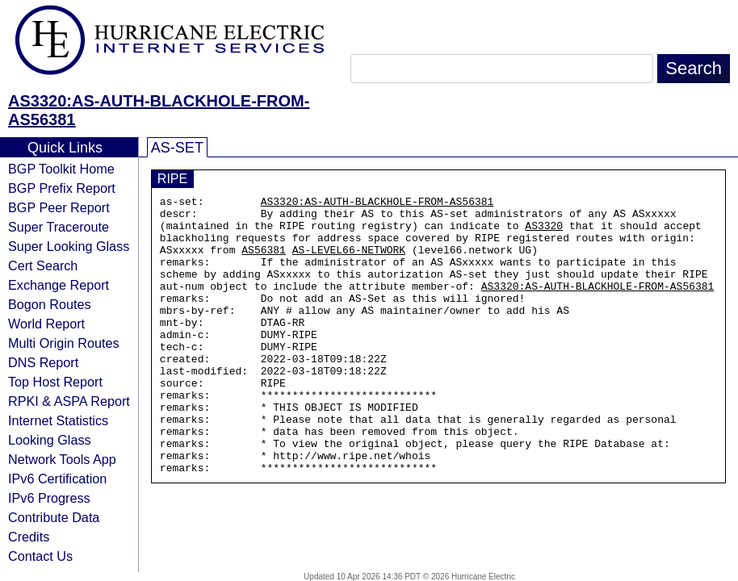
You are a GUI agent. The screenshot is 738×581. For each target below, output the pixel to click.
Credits (28, 536)
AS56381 (263, 261)
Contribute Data (53, 517)
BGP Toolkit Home (61, 168)
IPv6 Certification (57, 478)
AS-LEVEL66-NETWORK (348, 261)
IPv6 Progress (49, 498)
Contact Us (40, 556)
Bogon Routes (49, 304)
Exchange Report (58, 285)
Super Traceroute (58, 226)
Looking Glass (49, 440)
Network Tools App (62, 459)
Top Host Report (55, 381)
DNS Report (43, 362)
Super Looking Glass (68, 246)
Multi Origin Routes (64, 343)
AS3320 (544, 232)
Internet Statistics (58, 420)
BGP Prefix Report (61, 188)
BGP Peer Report (59, 207)
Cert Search (43, 265)
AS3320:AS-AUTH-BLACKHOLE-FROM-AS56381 (377, 203)
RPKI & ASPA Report (69, 401)
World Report (46, 323)
